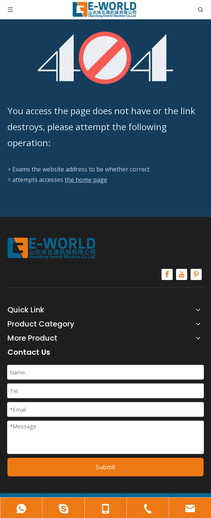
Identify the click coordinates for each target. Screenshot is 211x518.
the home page (86, 180)
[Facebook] (167, 274)
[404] (105, 58)
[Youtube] (181, 274)
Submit (105, 467)
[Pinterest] (196, 274)
